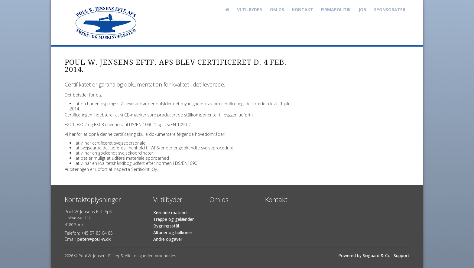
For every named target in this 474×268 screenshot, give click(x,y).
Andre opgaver (167, 239)
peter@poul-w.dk (94, 239)
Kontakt (302, 9)
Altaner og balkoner (172, 232)
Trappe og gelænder (173, 219)
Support (401, 255)
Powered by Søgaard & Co (364, 255)
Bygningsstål (166, 226)
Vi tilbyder (249, 9)
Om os (277, 9)
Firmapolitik (336, 9)
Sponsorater (389, 9)
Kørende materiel (170, 212)
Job (362, 9)
